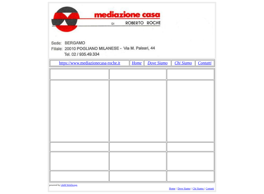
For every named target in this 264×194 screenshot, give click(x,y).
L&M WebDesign (69, 185)
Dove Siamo (157, 63)
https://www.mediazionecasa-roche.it (89, 63)
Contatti (204, 63)
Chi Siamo (183, 63)
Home (137, 63)
